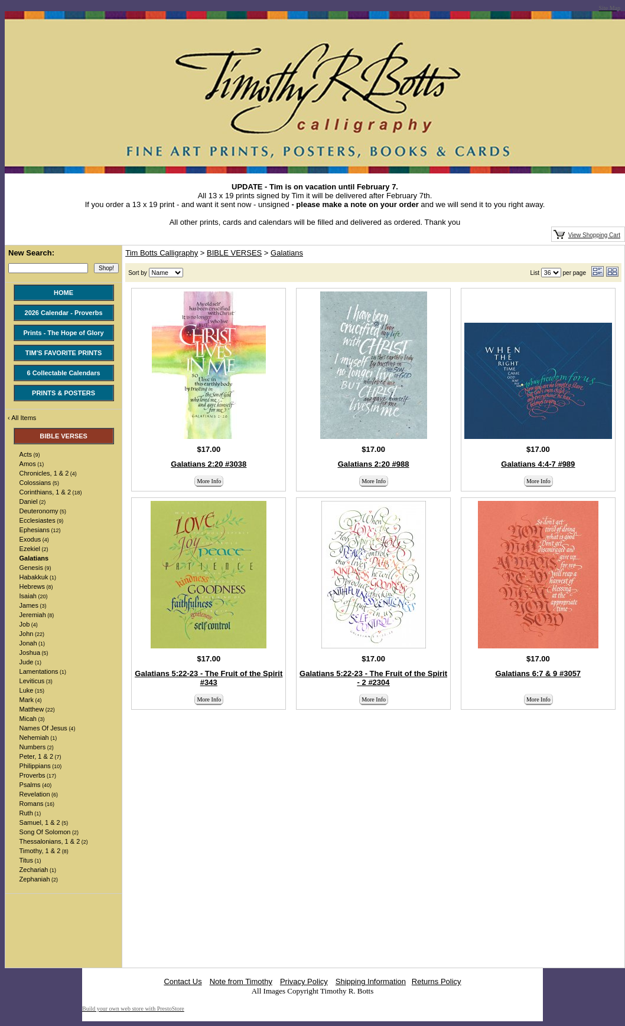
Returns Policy (436, 981)
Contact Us (182, 981)
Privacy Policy (304, 981)
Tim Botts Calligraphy (161, 252)
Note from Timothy (241, 981)
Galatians (287, 252)
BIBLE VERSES (234, 252)
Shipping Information (371, 981)
